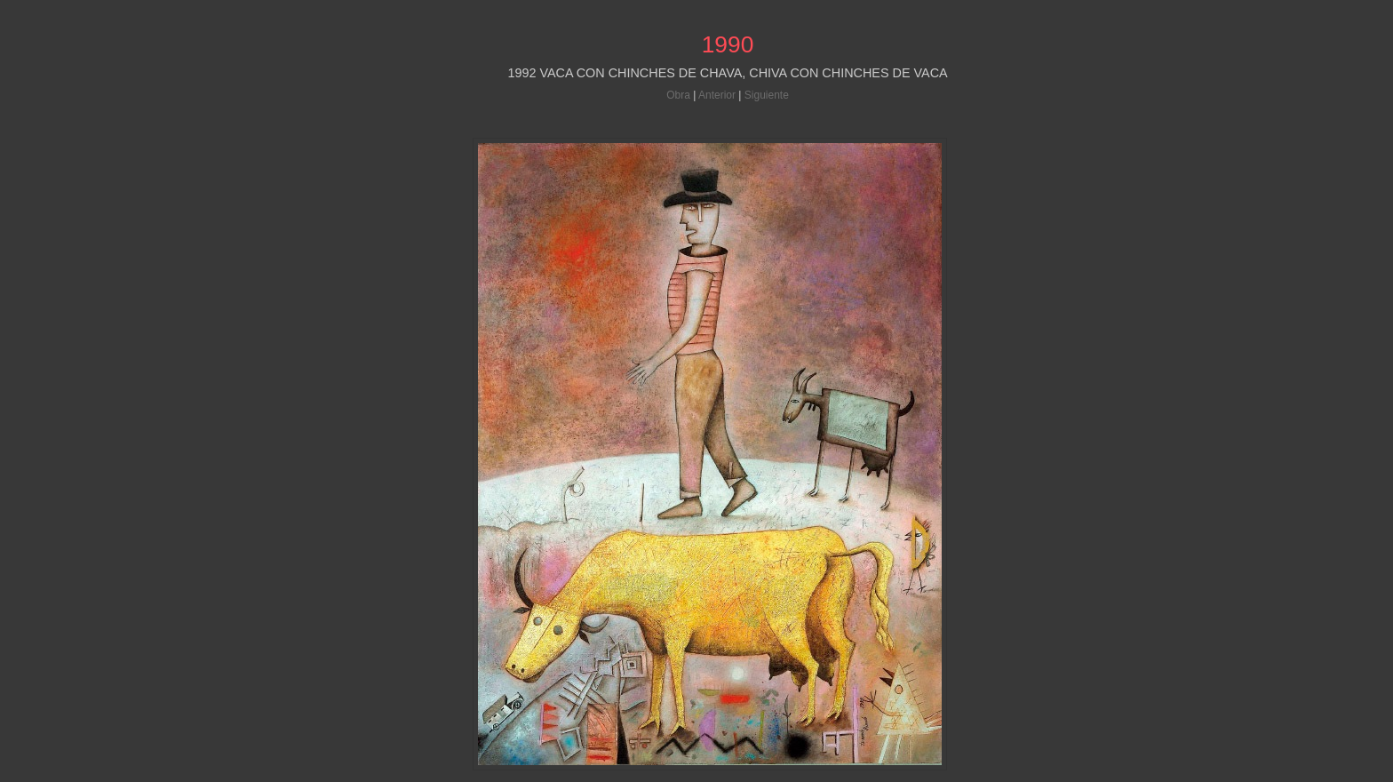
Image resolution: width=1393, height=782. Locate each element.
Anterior (717, 95)
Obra (678, 95)
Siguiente (766, 95)
